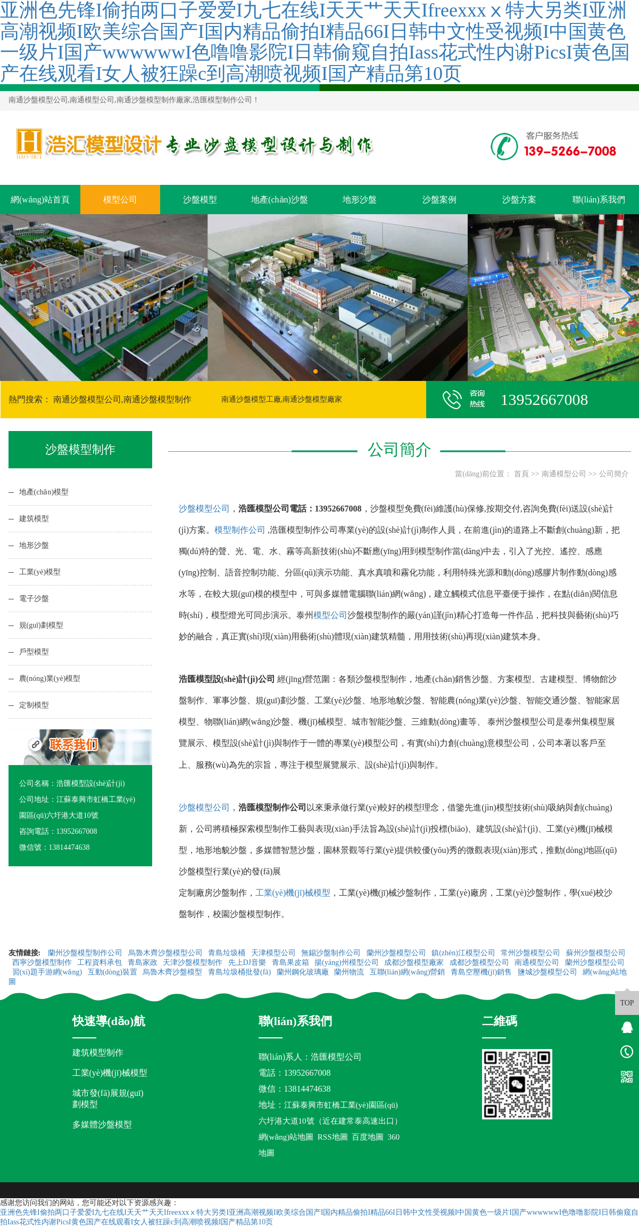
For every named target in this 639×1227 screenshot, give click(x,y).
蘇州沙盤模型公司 (596, 953)
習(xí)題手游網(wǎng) (48, 972)
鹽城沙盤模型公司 (548, 972)
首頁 (521, 474)
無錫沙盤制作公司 (332, 953)
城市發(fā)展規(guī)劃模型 (108, 1098)
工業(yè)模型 (40, 572)
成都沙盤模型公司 (480, 962)
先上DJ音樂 (248, 962)
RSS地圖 (333, 1137)
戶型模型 (34, 652)
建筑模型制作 (97, 1052)
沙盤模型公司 (204, 508)
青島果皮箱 (291, 962)
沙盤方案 (519, 199)
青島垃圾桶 (227, 953)
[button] (315, 371)
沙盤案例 (439, 199)
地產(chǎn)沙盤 (279, 199)
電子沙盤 (34, 599)
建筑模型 (34, 519)
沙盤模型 (200, 199)
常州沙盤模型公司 (531, 953)
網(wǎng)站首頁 (40, 199)
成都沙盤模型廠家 (415, 962)
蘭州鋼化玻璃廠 (304, 972)
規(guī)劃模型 (41, 625)
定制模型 (34, 705)
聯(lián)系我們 (598, 199)
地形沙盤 (360, 199)
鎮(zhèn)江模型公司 (464, 953)
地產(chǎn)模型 (44, 492)
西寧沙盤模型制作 (43, 962)
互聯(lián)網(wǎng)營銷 (408, 972)
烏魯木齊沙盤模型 (173, 972)
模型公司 (120, 199)
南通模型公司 (564, 474)
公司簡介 (614, 474)
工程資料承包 (100, 962)
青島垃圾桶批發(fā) (240, 972)
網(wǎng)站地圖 (286, 1137)
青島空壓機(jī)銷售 (482, 972)
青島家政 (144, 962)
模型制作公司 (239, 529)
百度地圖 (368, 1137)
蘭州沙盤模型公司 (397, 953)
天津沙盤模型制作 (194, 962)
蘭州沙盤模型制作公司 (86, 953)
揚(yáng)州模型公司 (347, 962)
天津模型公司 (274, 953)
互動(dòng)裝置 (113, 972)
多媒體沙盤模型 (102, 1124)
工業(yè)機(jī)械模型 (292, 892)
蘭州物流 (350, 972)
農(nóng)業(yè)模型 (50, 678)
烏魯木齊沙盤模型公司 (166, 953)
